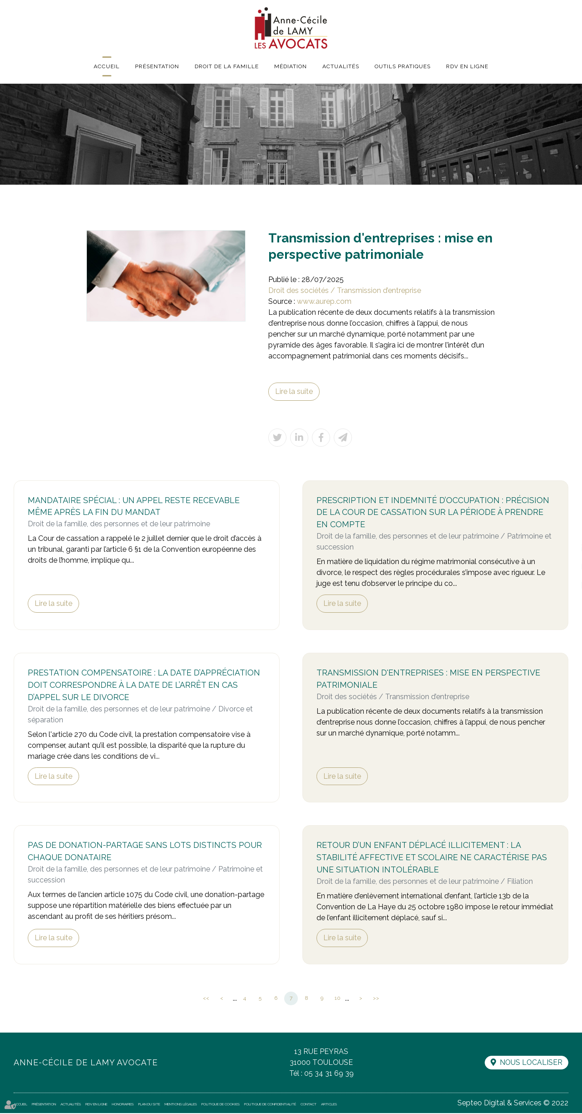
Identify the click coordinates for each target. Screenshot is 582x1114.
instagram (564, 566)
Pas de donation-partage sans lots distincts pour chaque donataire (145, 852)
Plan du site (149, 1105)
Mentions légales (181, 1105)
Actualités (340, 66)
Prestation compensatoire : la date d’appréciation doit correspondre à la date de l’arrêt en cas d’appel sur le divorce (144, 686)
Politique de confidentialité (270, 1105)
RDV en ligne (467, 66)
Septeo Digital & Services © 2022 (512, 1103)
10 (338, 999)
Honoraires (123, 1105)
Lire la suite (294, 391)
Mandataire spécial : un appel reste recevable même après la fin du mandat (134, 507)
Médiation (290, 66)
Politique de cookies (220, 1105)
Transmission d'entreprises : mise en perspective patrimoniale (428, 680)
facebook (564, 530)
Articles (329, 1105)
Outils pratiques (403, 66)
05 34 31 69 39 (328, 1074)
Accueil (107, 66)
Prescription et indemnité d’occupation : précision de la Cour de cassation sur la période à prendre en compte (433, 513)
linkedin (564, 548)
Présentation (157, 66)
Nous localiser (530, 1063)
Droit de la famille (227, 66)
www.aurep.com (324, 301)
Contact (308, 1105)
